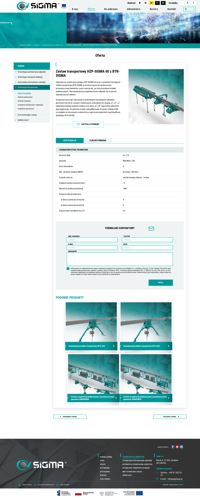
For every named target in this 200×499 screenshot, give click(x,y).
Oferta (36, 45)
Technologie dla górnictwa (52, 45)
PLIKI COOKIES (64, 484)
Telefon (126, 236)
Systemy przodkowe (73, 45)
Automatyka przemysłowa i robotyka (32, 82)
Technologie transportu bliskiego (30, 77)
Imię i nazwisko (74, 236)
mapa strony (27, 484)
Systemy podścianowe (25, 97)
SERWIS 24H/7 (23, 120)
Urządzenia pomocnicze (26, 109)
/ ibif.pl (180, 484)
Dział (125, 244)
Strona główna (26, 45)
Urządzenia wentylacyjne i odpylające (30, 105)
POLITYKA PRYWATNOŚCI (46, 484)
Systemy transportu (24, 101)
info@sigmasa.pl (175, 478)
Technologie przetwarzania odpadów (32, 72)
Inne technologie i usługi (27, 115)
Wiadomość (72, 251)
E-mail (70, 244)
